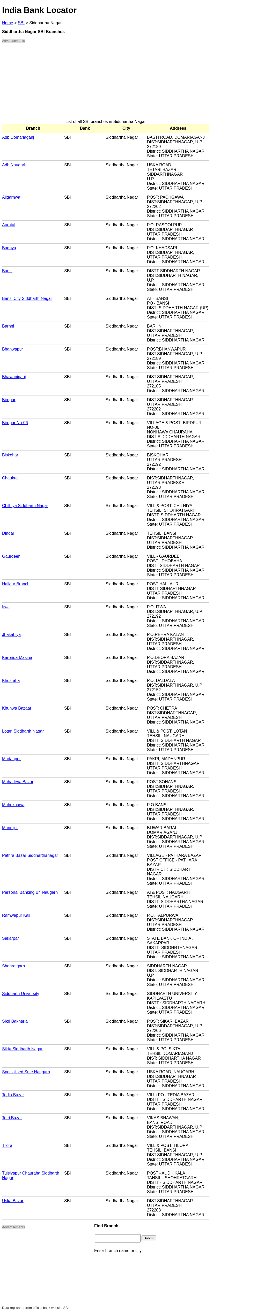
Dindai (8, 533)
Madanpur (11, 759)
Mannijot (10, 828)
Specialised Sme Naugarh (26, 1072)
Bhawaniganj (14, 377)
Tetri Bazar (12, 1118)
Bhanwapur (12, 349)
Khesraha (11, 680)
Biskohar (10, 455)
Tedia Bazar (13, 1095)
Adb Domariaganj (18, 137)
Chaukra (10, 478)
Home (7, 23)
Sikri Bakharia (15, 1021)
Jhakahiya (11, 634)
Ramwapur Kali (16, 915)
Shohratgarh (13, 966)
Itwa (6, 607)
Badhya (9, 248)
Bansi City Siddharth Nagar (27, 298)
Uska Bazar (13, 1201)
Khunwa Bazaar (16, 708)
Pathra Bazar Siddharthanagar (30, 855)
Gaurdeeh (11, 556)
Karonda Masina (17, 657)
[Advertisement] (105, 83)
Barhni (8, 326)
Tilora (7, 1145)
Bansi (7, 271)
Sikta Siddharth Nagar (22, 1049)
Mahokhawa (13, 805)
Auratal (8, 225)
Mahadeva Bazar (17, 782)
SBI (21, 23)
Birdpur (9, 400)
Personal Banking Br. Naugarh (30, 892)
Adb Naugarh (14, 165)
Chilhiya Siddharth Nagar (25, 505)
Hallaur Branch (16, 584)
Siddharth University (20, 993)
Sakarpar (10, 938)
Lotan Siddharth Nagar (23, 731)
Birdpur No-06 (15, 423)
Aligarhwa (11, 197)
